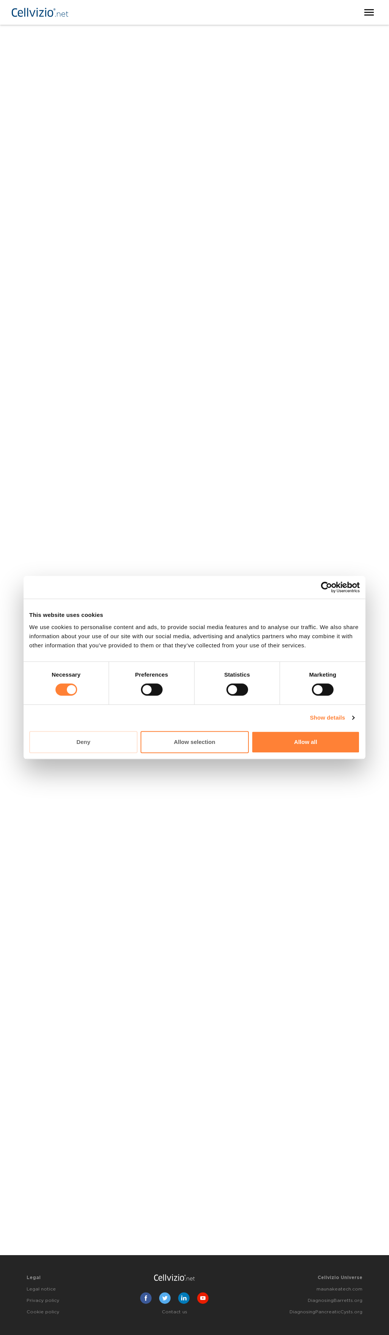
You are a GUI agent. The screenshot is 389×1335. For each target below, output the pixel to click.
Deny (83, 742)
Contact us (174, 1312)
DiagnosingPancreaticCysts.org (325, 1312)
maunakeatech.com (339, 1289)
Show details (327, 717)
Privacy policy (43, 1300)
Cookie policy (43, 1312)
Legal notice (41, 1289)
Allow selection (194, 742)
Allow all (305, 742)
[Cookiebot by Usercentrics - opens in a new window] (326, 587)
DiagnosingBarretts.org (335, 1300)
